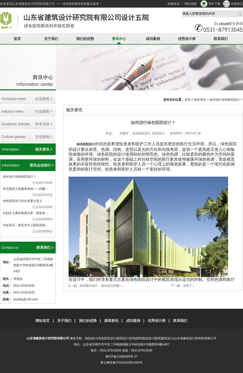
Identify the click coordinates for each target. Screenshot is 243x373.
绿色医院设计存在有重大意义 (22, 201)
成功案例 (153, 39)
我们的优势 (85, 39)
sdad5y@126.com (25, 299)
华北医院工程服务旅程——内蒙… (25, 189)
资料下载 (214, 4)
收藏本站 (174, 4)
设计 (92, 144)
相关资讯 (200, 99)
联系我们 (221, 39)
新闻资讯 (111, 321)
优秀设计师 (187, 39)
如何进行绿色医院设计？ (19, 176)
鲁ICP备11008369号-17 (122, 356)
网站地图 (191, 4)
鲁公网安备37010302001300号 (121, 362)
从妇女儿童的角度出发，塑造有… (25, 213)
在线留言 (237, 4)
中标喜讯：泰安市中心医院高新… (25, 225)
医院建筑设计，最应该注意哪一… (102, 285)
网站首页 (42, 321)
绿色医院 (83, 144)
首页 (17, 39)
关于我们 (51, 39)
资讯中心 (119, 39)
